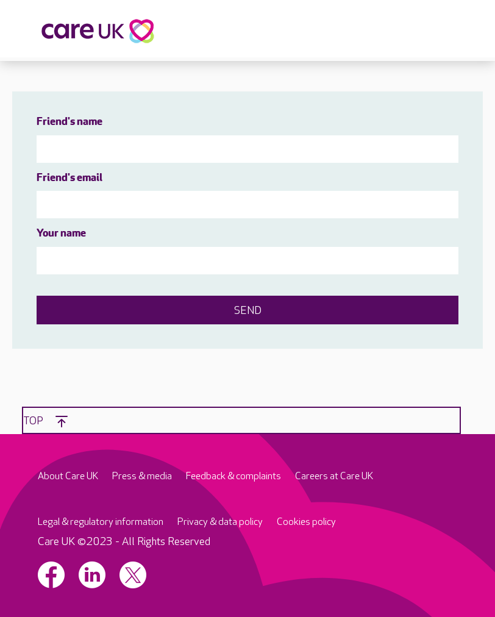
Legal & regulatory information (100, 522)
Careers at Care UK (334, 476)
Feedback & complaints (233, 476)
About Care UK (68, 476)
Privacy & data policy (220, 522)
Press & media (142, 476)
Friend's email (69, 178)
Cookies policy (306, 522)
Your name (61, 234)
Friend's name (69, 122)
